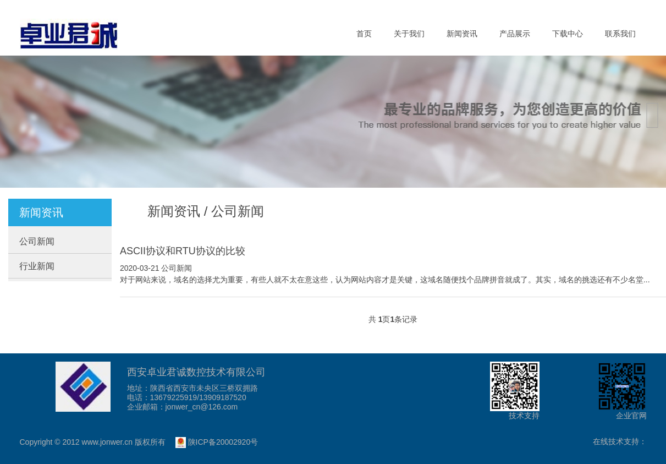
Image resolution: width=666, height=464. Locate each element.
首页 (364, 33)
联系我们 (620, 33)
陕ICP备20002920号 (216, 442)
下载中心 (567, 33)
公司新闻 (36, 241)
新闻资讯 (462, 33)
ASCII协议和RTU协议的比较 (182, 250)
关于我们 (409, 33)
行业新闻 (36, 266)
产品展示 (514, 33)
